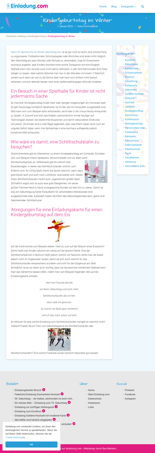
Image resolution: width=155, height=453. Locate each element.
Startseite (11, 36)
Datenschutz (95, 398)
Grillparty (130, 98)
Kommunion (131, 115)
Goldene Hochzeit (134, 93)
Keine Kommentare (87, 26)
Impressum (94, 402)
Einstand (129, 77)
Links (91, 407)
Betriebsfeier (131, 68)
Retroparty (130, 136)
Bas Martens (109, 448)
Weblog (22, 36)
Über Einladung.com (99, 394)
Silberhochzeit (132, 149)
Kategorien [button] (129, 6)
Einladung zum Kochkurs (28, 411)
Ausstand (130, 60)
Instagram (130, 398)
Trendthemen (132, 157)
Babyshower (131, 64)
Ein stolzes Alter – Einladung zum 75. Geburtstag (41, 402)
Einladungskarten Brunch (28, 390)
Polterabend (131, 132)
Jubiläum (130, 106)
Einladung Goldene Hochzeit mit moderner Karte (40, 415)
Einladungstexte (133, 72)
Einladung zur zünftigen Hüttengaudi (34, 407)
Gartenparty (131, 85)
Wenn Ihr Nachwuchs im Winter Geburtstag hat (36, 52)
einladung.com (74, 448)
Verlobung (130, 161)
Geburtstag (131, 89)
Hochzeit (129, 102)
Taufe (128, 153)
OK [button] (31, 444)
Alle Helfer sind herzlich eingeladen (33, 419)
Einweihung (131, 81)
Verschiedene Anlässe (136, 166)
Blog (114, 6)
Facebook (130, 394)
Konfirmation (132, 119)
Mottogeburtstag (134, 123)
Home (103, 6)
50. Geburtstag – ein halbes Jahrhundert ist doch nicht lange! (47, 398)
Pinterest (129, 390)
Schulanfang (132, 140)
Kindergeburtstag (36, 36)
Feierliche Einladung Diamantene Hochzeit (37, 394)
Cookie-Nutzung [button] (13, 437)
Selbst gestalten (133, 144)
